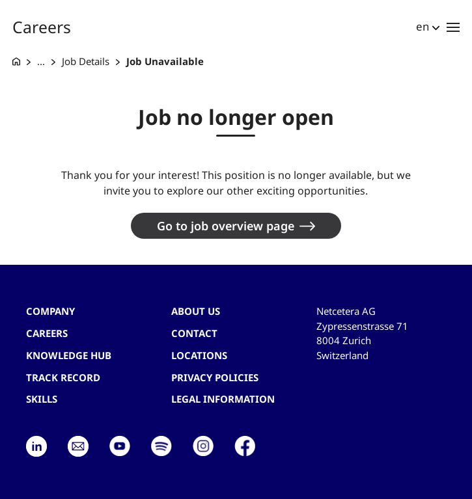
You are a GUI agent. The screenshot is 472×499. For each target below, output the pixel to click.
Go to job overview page (225, 226)
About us (195, 310)
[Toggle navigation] (453, 27)
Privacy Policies (214, 377)
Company (50, 310)
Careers (47, 333)
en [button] (422, 26)
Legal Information (223, 398)
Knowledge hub (68, 355)
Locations (199, 355)
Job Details (85, 61)
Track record (63, 377)
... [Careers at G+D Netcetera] (41, 61)
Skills (41, 398)
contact (194, 333)
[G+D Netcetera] (16, 61)
